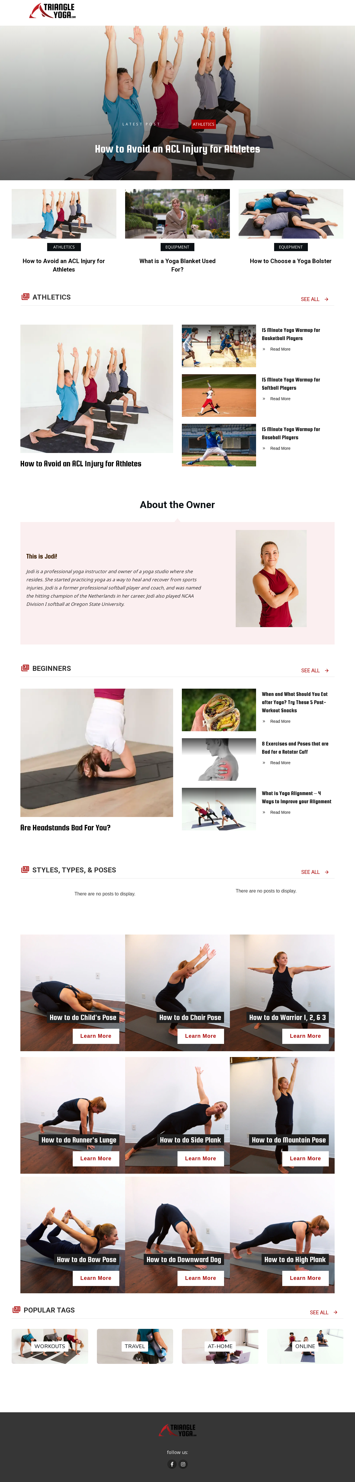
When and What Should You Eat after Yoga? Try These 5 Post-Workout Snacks (258, 713)
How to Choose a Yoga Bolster (291, 261)
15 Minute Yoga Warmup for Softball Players (258, 399)
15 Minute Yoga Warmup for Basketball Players (258, 349)
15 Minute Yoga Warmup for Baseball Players (258, 448)
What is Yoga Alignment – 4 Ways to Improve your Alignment (258, 812)
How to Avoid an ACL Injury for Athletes (177, 149)
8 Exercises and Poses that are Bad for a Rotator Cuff (258, 763)
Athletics (203, 124)
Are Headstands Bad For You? (65, 827)
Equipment (177, 247)
